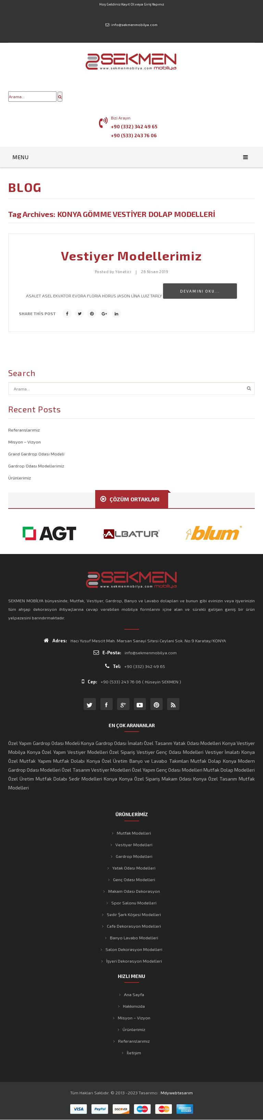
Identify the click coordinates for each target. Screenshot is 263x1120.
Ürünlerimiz (19, 477)
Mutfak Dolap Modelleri (229, 770)
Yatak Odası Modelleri (133, 868)
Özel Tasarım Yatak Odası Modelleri (182, 743)
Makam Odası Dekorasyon (134, 891)
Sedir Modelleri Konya (93, 779)
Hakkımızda (134, 1006)
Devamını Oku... (200, 291)
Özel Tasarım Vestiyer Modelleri (96, 770)
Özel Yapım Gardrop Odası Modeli (44, 743)
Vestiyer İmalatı (222, 752)
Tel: (113, 666)
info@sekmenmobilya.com (134, 25)
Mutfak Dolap (205, 761)
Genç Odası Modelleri (179, 752)
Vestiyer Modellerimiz (131, 255)
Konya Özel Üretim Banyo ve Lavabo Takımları (138, 761)
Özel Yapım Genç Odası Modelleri (167, 770)
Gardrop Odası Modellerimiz (36, 465)
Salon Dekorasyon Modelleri (133, 949)
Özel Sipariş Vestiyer (131, 752)
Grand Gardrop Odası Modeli (36, 453)
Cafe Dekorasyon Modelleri (134, 926)
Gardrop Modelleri (134, 856)
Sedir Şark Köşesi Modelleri (134, 914)
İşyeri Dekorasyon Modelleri (134, 961)
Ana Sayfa (134, 994)
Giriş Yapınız (154, 4)
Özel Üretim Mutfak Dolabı (37, 779)
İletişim (134, 1052)
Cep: (89, 681)
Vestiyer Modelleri (133, 844)
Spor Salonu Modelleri (133, 902)
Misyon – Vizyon (24, 442)
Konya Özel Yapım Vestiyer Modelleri (67, 752)
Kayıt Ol (127, 4)
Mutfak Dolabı (69, 761)
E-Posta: (107, 652)
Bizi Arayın (120, 118)
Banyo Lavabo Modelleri (134, 937)
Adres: (55, 640)
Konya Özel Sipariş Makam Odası (155, 779)
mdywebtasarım (177, 1092)
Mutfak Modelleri (134, 833)
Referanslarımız (24, 430)
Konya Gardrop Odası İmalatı (111, 743)
